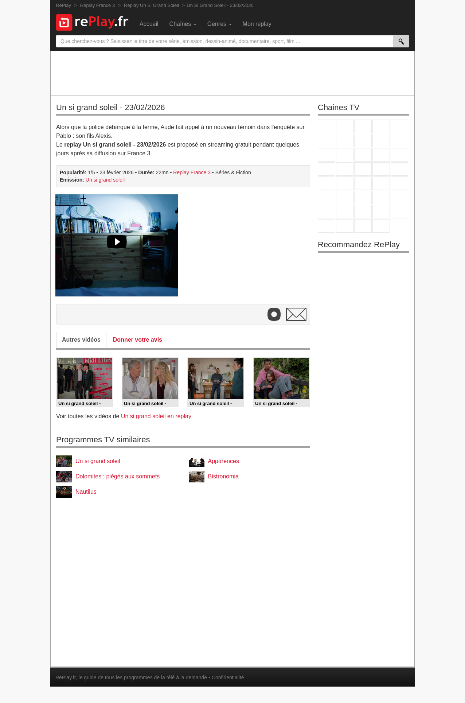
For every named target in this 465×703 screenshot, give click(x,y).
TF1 (326, 126)
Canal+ (381, 126)
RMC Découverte (399, 155)
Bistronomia (223, 476)
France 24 (344, 197)
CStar (344, 154)
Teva (363, 169)
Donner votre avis (137, 340)
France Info (344, 183)
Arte (344, 140)
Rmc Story (326, 169)
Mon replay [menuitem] (257, 24)
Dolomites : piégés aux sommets (117, 476)
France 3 (363, 126)
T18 (399, 169)
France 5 (399, 126)
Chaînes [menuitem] (182, 24)
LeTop (326, 226)
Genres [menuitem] (219, 24)
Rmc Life (344, 169)
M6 (326, 140)
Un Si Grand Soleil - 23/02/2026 (220, 5)
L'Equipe (399, 197)
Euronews (326, 197)
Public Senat (363, 226)
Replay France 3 (192, 172)
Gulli (326, 211)
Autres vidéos (81, 340)
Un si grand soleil (105, 180)
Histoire (381, 226)
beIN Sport (363, 197)
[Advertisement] (232, 73)
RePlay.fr (65, 677)
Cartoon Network (363, 211)
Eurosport (381, 197)
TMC (381, 140)
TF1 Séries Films (363, 155)
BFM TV (381, 183)
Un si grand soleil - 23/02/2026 (110, 107)
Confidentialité (228, 677)
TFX (399, 140)
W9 (363, 140)
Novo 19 (326, 183)
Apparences (223, 461)
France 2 (344, 126)
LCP (344, 226)
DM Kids (399, 211)
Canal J (344, 211)
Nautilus (86, 492)
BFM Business (399, 183)
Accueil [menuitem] (149, 24)
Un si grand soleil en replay (156, 416)
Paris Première (381, 169)
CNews (363, 183)
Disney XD (381, 211)
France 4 (326, 155)
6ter (381, 155)
